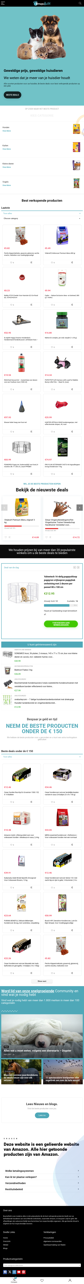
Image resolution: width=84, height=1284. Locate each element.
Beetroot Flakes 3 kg (23, 670)
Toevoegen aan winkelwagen (61, 624)
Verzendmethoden (15, 1183)
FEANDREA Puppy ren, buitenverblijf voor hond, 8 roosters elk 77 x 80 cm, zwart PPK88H (21, 466)
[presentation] (4, 507)
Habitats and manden (22, 650)
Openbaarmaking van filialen (54, 1245)
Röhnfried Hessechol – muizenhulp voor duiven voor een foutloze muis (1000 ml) (20, 381)
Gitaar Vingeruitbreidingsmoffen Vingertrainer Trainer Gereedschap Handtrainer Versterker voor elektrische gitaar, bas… (60, 524)
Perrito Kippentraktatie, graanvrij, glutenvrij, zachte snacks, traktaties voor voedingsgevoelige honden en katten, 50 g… (21, 255)
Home (5, 1238)
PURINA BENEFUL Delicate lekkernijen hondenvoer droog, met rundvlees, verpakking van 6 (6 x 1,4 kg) (21, 923)
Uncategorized (20, 679)
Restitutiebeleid (14, 1189)
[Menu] (3, 3)
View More (6, 131)
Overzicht (6, 1241)
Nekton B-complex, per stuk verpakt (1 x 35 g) (61, 338)
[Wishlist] (42, 1280)
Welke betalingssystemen (19, 1170)
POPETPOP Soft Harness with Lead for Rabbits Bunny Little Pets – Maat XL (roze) (61, 381)
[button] (42, 1171)
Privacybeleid (48, 1238)
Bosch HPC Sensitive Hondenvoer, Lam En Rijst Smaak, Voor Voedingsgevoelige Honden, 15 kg (61, 923)
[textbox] (42, 1265)
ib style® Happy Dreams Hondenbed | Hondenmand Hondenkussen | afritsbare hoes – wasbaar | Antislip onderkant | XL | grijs (21, 340)
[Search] (80, 3)
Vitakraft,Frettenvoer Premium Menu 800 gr (60, 253)
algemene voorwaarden (52, 1241)
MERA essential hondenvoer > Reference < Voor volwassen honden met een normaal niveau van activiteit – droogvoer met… (61, 837)
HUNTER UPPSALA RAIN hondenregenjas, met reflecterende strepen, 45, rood (61, 423)
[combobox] (42, 1265)
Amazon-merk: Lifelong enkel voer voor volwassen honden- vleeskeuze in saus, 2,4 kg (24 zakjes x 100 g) (21, 837)
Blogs (5, 1248)
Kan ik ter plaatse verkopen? (21, 1177)
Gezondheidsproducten (23, 666)
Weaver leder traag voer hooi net (15, 422)
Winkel (5, 1245)
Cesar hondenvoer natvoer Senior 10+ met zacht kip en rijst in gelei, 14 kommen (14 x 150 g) (61, 880)
